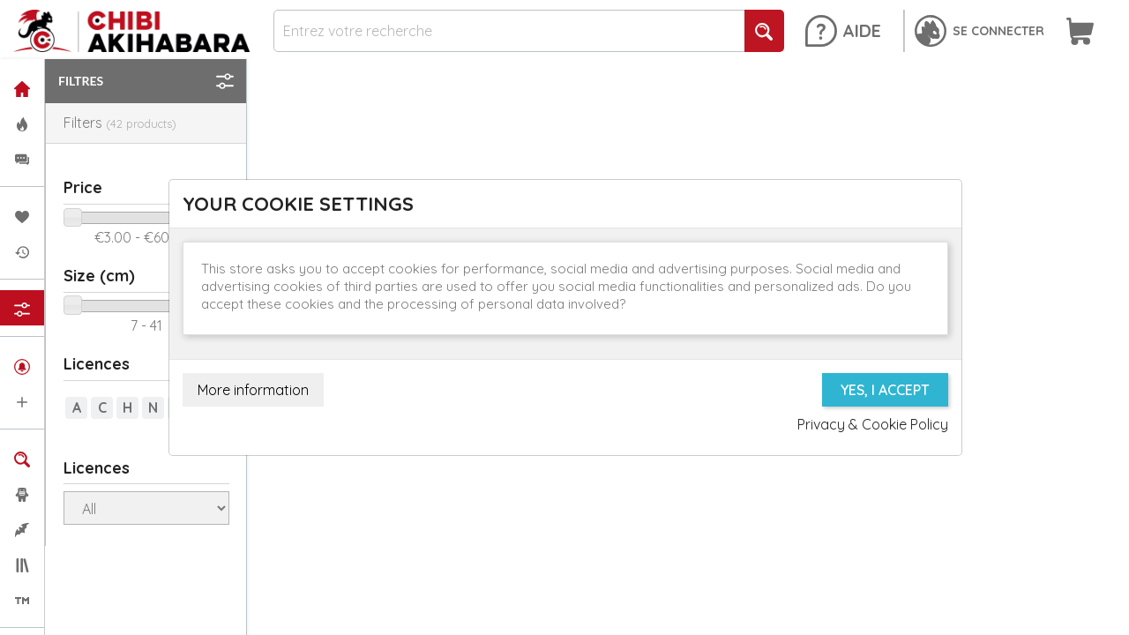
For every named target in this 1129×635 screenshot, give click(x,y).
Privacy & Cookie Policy (872, 424)
